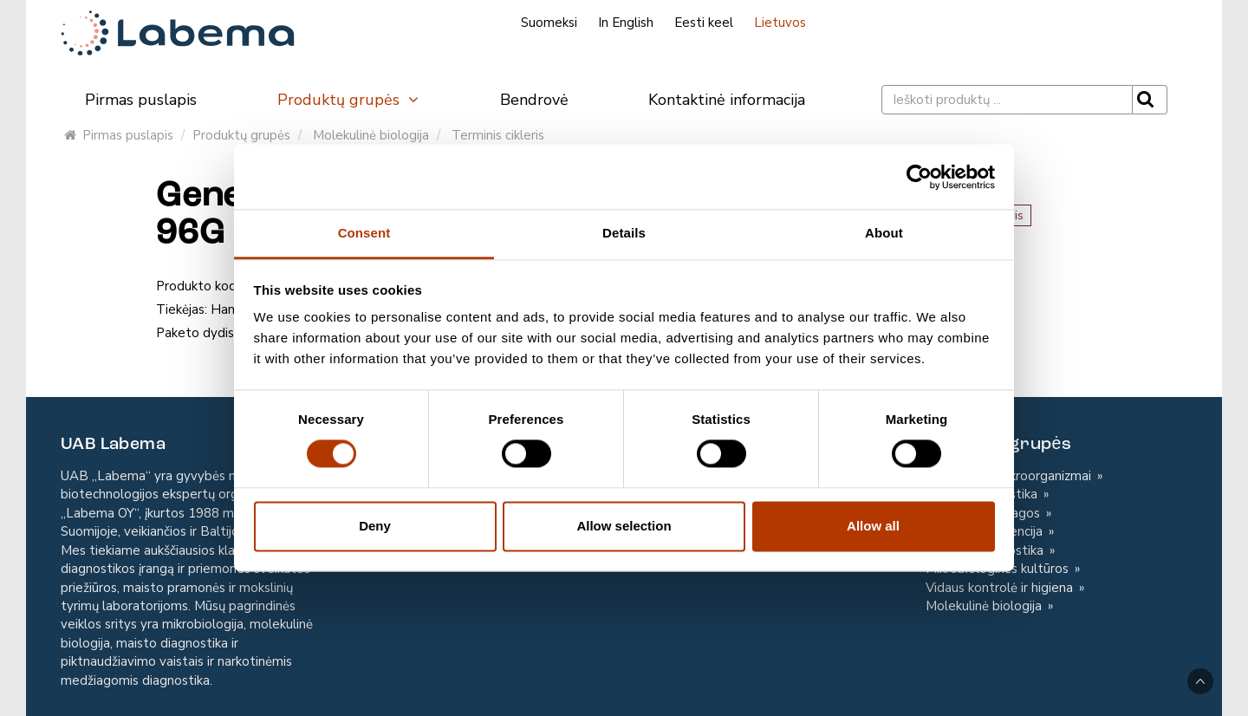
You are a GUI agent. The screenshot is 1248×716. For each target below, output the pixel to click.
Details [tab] (624, 232)
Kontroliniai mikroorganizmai (1010, 476)
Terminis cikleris (498, 135)
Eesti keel (703, 22)
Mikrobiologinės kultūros (999, 568)
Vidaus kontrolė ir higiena (1001, 587)
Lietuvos (780, 22)
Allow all (873, 525)
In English (625, 22)
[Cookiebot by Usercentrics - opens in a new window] (919, 177)
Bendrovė (534, 99)
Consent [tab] (364, 232)
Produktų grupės (348, 99)
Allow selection (623, 525)
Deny (375, 525)
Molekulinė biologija (371, 135)
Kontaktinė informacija (726, 99)
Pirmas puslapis (141, 99)
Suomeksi (549, 22)
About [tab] (884, 232)
